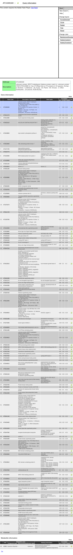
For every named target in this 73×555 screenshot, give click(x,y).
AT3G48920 (6, 485)
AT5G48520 (6, 312)
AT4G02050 (6, 481)
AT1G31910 (6, 512)
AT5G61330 (6, 345)
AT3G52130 (6, 374)
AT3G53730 (6, 292)
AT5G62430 (6, 240)
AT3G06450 (6, 186)
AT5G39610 (6, 462)
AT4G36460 (6, 422)
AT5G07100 (6, 347)
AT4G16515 (6, 263)
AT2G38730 (6, 189)
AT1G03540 (6, 492)
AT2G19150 (6, 428)
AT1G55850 (6, 193)
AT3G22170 (6, 280)
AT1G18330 (6, 228)
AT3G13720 (6, 488)
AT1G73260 (6, 322)
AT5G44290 (6, 438)
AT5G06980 (6, 177)
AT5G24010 (6, 353)
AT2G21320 (6, 282)
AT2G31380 (6, 318)
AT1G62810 (6, 238)
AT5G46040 (6, 510)
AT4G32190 (6, 349)
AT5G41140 (6, 416)
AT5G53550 (6, 454)
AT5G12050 (6, 300)
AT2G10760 (6, 508)
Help (61, 13)
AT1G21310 (6, 496)
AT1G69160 (6, 107)
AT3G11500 (6, 393)
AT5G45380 (6, 285)
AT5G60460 (6, 515)
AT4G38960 (6, 231)
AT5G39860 (6, 380)
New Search (64, 11)
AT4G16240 (6, 444)
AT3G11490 (6, 330)
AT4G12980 (6, 118)
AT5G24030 (6, 242)
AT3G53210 (6, 500)
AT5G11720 (6, 212)
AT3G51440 (6, 163)
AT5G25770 (6, 151)
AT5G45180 (6, 532)
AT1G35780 (6, 219)
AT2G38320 (6, 327)
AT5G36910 (6, 166)
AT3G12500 (6, 369)
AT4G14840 (6, 524)
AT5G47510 (6, 248)
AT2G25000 (6, 474)
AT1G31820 (6, 358)
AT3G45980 (6, 233)
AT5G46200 (6, 387)
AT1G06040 (6, 245)
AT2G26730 (6, 389)
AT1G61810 (6, 236)
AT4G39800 (6, 133)
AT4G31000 (6, 502)
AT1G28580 (6, 160)
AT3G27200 (6, 351)
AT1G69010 (6, 478)
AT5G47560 (6, 432)
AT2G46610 (6, 363)
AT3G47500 (6, 355)
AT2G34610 (6, 337)
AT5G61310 (6, 505)
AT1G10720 (6, 450)
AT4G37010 (6, 436)
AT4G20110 (6, 122)
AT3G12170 (6, 115)
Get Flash (34, 8)
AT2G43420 (6, 289)
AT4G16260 (6, 360)
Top (2, 551)
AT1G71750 (6, 149)
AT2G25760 (6, 385)
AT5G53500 (6, 196)
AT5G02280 (6, 278)
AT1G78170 (6, 204)
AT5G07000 (6, 470)
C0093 (5, 546)
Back (61, 8)
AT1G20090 (6, 156)
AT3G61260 (6, 168)
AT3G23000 (6, 143)
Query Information (29, 3)
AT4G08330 (6, 405)
